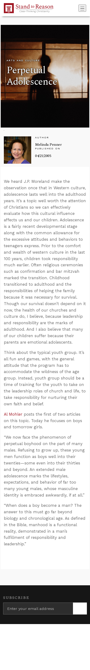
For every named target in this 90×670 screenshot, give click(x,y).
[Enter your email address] (38, 608)
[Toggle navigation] (82, 8)
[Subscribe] (80, 608)
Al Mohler (13, 414)
